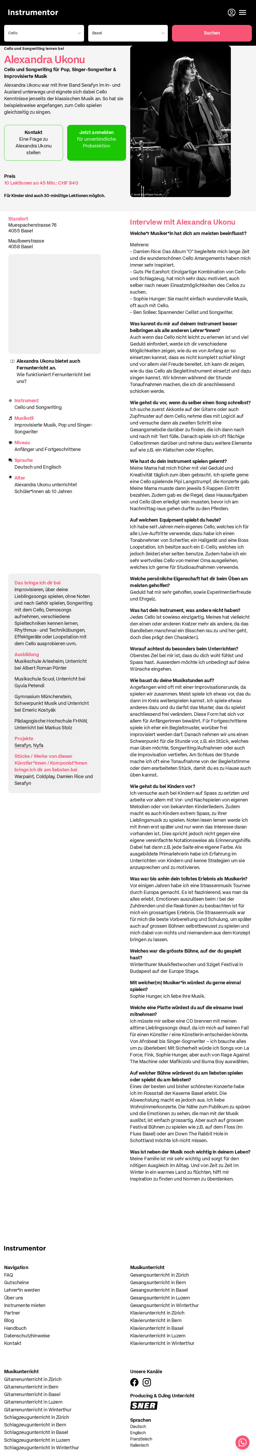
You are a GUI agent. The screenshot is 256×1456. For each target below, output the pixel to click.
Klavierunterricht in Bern (156, 1320)
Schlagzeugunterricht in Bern (35, 1425)
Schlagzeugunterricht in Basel (36, 1432)
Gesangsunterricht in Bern (158, 1282)
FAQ (8, 1275)
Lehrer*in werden (22, 1290)
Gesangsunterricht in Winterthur (164, 1305)
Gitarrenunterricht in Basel (32, 1394)
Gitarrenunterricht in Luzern (33, 1402)
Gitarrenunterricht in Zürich (32, 1379)
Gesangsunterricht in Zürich (159, 1275)
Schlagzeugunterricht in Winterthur (41, 1448)
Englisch (138, 1433)
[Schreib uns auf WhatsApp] (242, 1442)
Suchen (212, 33)
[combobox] (43, 33)
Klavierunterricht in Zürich (157, 1313)
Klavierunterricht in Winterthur (162, 1343)
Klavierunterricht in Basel (157, 1328)
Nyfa (38, 745)
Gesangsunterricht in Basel (159, 1290)
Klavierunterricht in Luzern (158, 1336)
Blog (9, 1320)
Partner (12, 1313)
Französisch (141, 1439)
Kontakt (12, 1343)
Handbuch (15, 1328)
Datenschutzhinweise (27, 1336)
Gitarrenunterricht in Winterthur (37, 1410)
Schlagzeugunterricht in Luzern (37, 1440)
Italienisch (139, 1446)
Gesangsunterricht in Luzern (160, 1298)
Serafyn (23, 745)
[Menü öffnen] (242, 12)
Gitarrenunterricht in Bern (31, 1387)
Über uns (13, 1298)
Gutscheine (16, 1282)
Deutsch (138, 1427)
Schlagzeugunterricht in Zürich (36, 1417)
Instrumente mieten (24, 1305)
